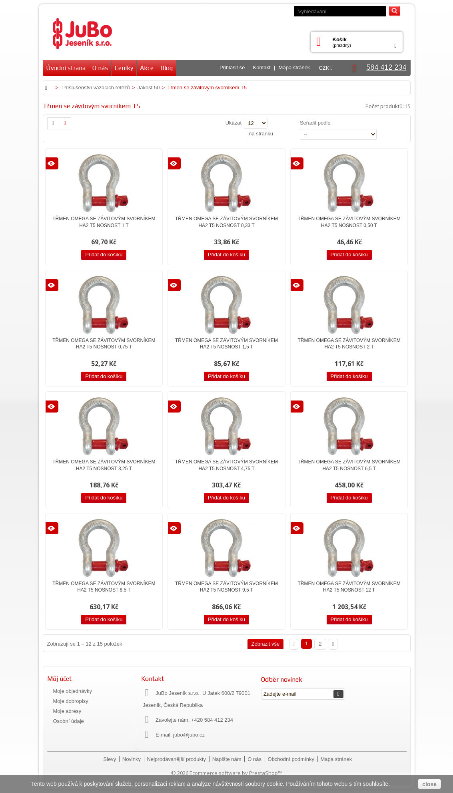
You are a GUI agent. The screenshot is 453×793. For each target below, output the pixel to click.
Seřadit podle (315, 123)
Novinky (132, 759)
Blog (166, 68)
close (429, 784)
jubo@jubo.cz (189, 735)
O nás (100, 68)
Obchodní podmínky (292, 759)
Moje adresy (67, 711)
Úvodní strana (66, 68)
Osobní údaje (68, 721)
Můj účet (59, 678)
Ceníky (124, 68)
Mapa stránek (294, 67)
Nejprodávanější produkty (177, 759)
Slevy (110, 759)
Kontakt (262, 67)
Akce (147, 68)
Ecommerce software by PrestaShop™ (236, 773)
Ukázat (233, 123)
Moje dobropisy (70, 701)
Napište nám (227, 759)
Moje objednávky (72, 691)
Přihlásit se (232, 67)
